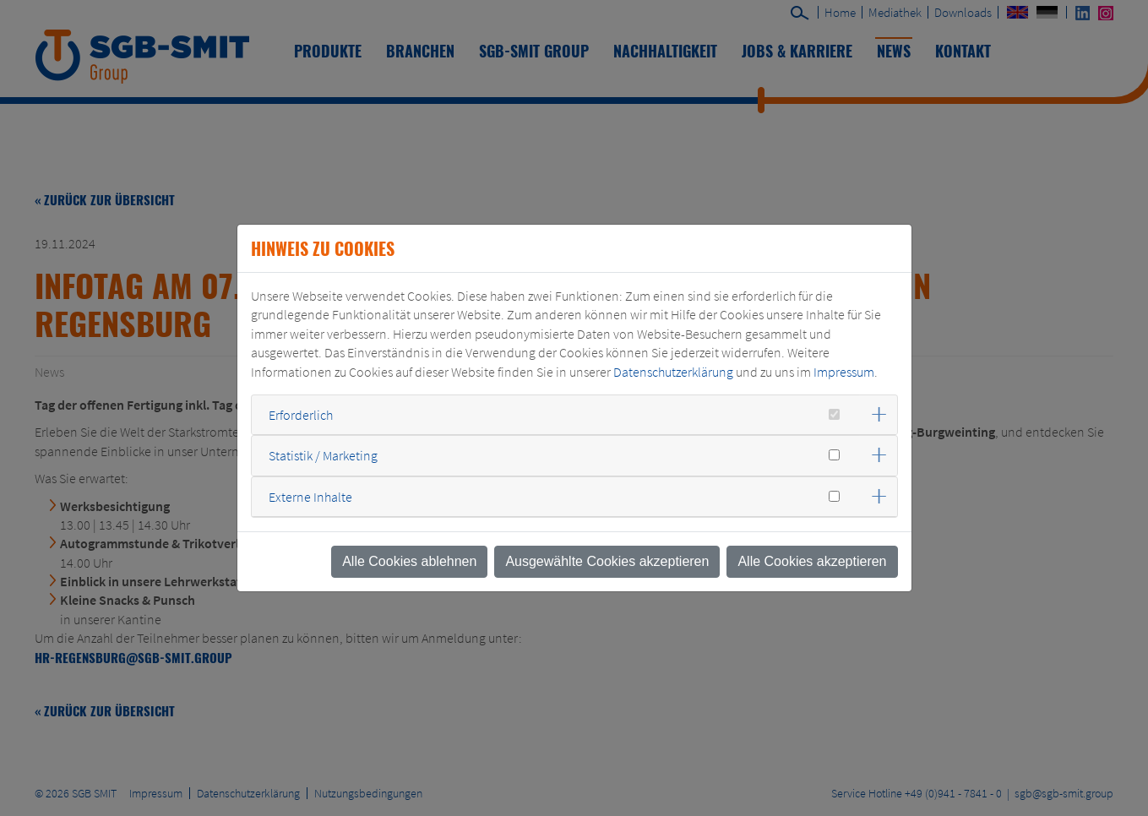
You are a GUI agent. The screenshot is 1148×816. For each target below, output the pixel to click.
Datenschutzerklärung (673, 371)
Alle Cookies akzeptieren (811, 561)
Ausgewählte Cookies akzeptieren (607, 561)
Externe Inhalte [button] (310, 496)
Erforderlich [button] (301, 414)
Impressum (843, 371)
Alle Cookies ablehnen (409, 561)
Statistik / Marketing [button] (323, 455)
